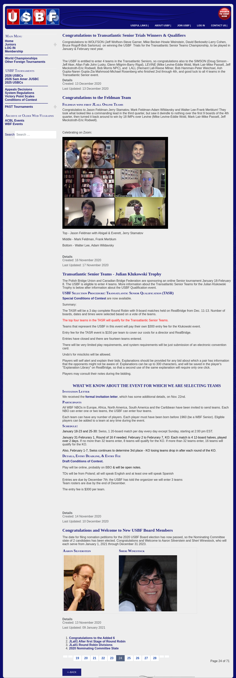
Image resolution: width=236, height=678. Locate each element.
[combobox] (35, 135)
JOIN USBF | (184, 25)
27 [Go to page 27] (146, 658)
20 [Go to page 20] (86, 658)
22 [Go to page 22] (103, 658)
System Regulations (19, 92)
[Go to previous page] (70, 656)
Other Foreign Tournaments (25, 61)
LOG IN (201, 25)
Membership (14, 51)
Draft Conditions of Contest (82, 461)
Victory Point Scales (20, 96)
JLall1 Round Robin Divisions (91, 645)
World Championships (21, 58)
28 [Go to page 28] (155, 658)
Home (9, 41)
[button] (55, 44)
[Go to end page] (166, 656)
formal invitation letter (101, 396)
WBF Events (14, 124)
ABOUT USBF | (163, 25)
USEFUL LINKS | (140, 25)
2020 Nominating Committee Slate (94, 648)
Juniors (10, 44)
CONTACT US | (219, 25)
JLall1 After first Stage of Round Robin (97, 641)
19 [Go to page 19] (77, 658)
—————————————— (26, 54)
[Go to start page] (65, 656)
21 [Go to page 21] (94, 658)
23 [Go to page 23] (111, 658)
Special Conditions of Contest (84, 298)
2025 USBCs (14, 82)
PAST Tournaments (19, 106)
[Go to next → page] (161, 656)
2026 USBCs (14, 75)
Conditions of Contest (21, 99)
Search (10, 134)
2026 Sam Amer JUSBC (22, 79)
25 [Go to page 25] (129, 658)
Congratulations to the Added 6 (92, 638)
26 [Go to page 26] (137, 658)
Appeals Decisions (18, 89)
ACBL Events (14, 120)
